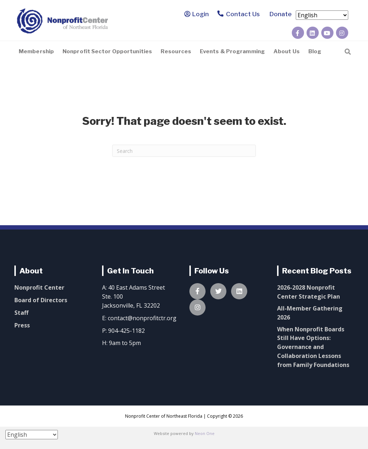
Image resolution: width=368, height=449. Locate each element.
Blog (314, 51)
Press (22, 325)
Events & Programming (232, 51)
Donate (279, 14)
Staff (21, 313)
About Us (286, 51)
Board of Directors (40, 300)
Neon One (205, 433)
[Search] (348, 51)
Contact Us (238, 14)
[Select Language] (322, 15)
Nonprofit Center (39, 287)
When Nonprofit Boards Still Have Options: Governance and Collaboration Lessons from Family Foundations (313, 347)
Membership (36, 51)
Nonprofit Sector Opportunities (107, 51)
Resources (176, 51)
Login (200, 14)
